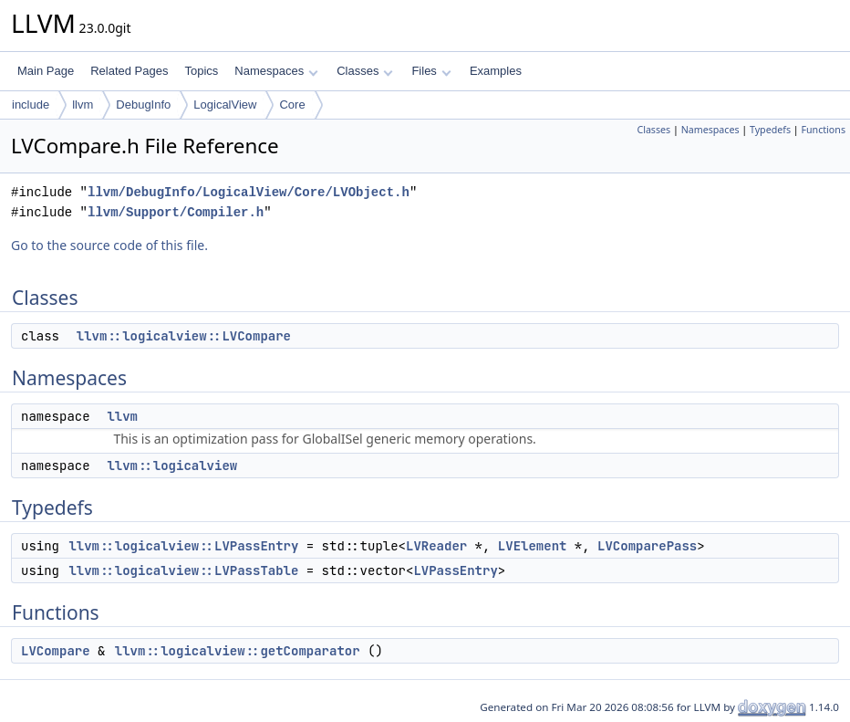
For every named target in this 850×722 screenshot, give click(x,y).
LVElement (532, 546)
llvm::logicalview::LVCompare (184, 336)
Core (292, 104)
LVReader (436, 546)
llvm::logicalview (172, 465)
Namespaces (275, 71)
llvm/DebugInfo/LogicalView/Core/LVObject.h (248, 192)
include (30, 104)
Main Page (45, 71)
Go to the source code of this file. (109, 245)
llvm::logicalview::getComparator (237, 651)
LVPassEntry (455, 570)
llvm (82, 104)
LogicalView (224, 104)
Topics (201, 71)
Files (431, 71)
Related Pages (129, 71)
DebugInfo (143, 104)
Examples (496, 71)
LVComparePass (647, 546)
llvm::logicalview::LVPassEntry (183, 546)
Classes (365, 71)
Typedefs (770, 129)
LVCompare (55, 651)
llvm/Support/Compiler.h (176, 212)
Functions (823, 129)
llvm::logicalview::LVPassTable (183, 570)
